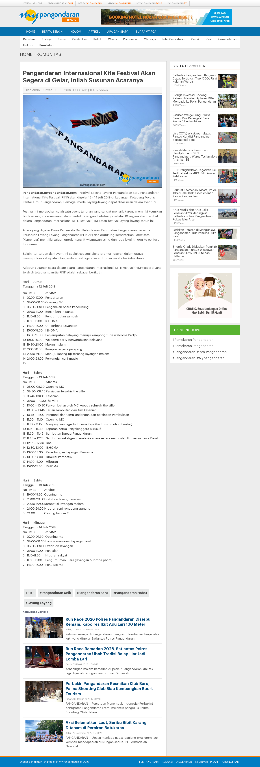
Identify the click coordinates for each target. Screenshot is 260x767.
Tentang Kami (149, 762)
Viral (220, 39)
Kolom (76, 31)
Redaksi (167, 762)
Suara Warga (146, 31)
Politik (102, 39)
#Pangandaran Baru (92, 593)
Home (30, 31)
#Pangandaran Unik (55, 593)
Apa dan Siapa (118, 31)
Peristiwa (30, 39)
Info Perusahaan (183, 39)
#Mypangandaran (210, 358)
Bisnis (64, 39)
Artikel (94, 31)
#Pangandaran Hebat (130, 593)
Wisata (118, 39)
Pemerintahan (33, 45)
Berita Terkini (53, 31)
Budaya (48, 39)
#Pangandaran (184, 352)
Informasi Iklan (206, 762)
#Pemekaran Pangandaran (193, 340)
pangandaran (177, 3)
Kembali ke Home (32, 3)
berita (90, 3)
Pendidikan (83, 39)
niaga (119, 3)
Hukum (55, 45)
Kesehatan (74, 45)
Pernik (206, 39)
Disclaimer (184, 762)
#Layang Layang (38, 603)
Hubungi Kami (230, 762)
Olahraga (158, 39)
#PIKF (29, 593)
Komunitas (138, 39)
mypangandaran (60, 3)
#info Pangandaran (212, 352)
